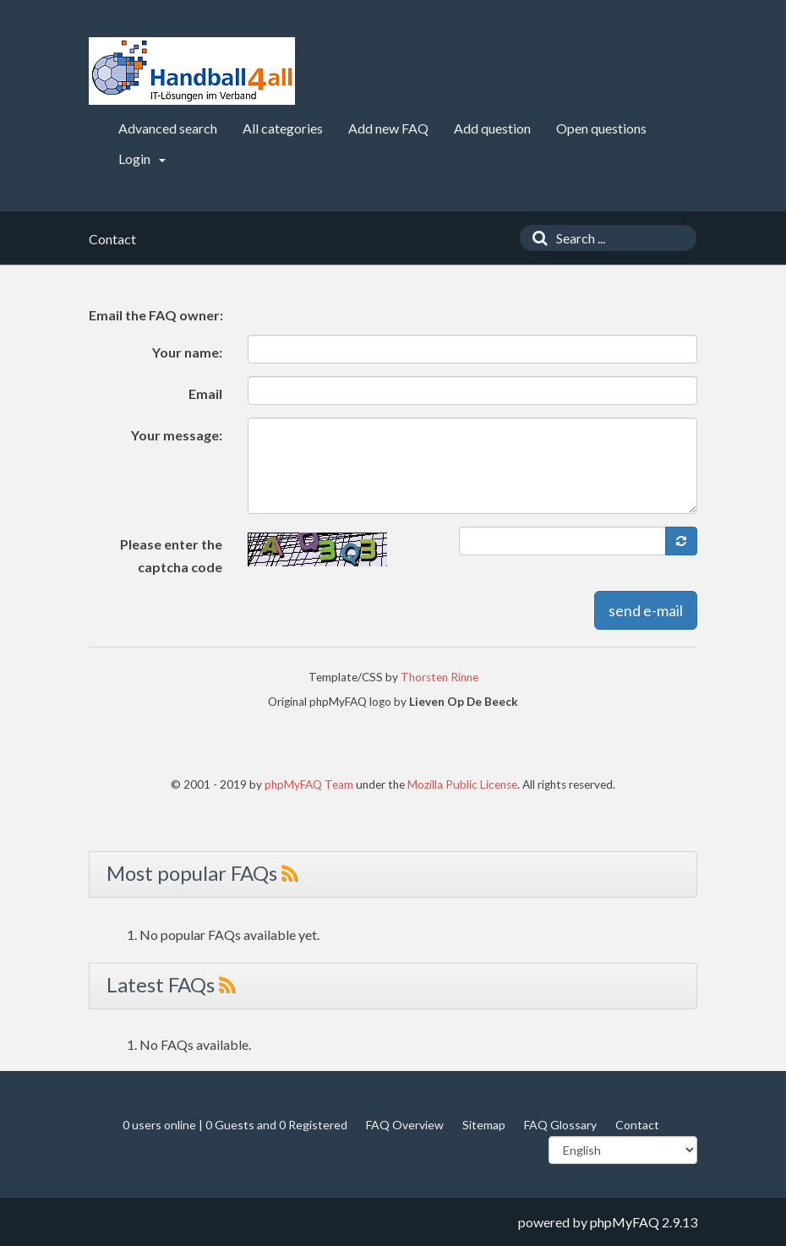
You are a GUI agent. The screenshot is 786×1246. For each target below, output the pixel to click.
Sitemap (483, 1125)
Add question (492, 128)
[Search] (536, 238)
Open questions (601, 128)
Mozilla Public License (462, 784)
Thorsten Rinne (439, 677)
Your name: (187, 352)
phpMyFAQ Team (309, 784)
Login (142, 158)
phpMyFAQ (624, 1222)
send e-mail (646, 610)
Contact (637, 1125)
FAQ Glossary (560, 1125)
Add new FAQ (388, 128)
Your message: (176, 435)
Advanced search (167, 128)
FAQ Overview (405, 1125)
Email (205, 393)
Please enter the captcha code (171, 555)
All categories (283, 128)
